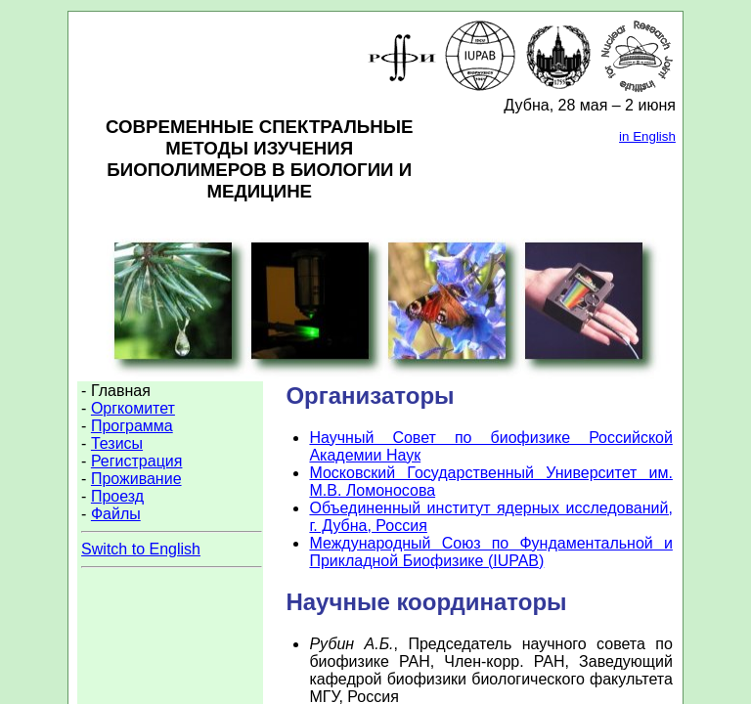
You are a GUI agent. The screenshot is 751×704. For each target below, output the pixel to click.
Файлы (116, 514)
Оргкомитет (133, 408)
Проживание (136, 478)
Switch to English (140, 549)
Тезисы (117, 443)
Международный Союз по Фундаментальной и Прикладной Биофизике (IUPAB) (490, 552)
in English (647, 136)
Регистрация (137, 461)
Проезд (117, 496)
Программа (132, 426)
